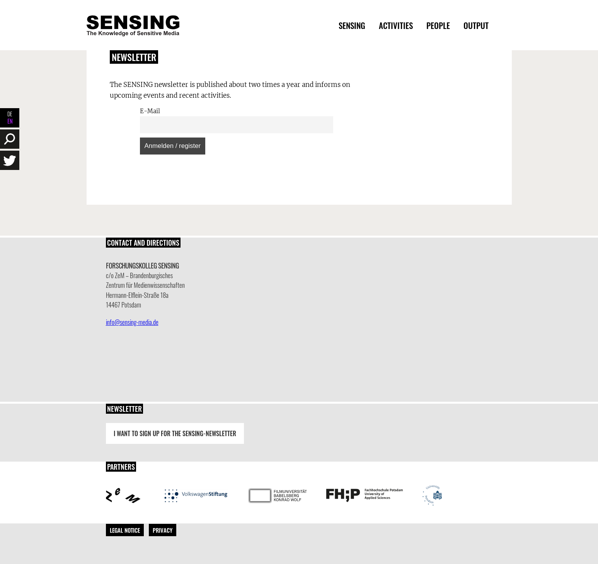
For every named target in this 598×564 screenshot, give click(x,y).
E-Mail (150, 111)
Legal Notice (125, 530)
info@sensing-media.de (132, 322)
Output (476, 25)
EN (9, 121)
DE (9, 114)
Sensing (352, 25)
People (438, 25)
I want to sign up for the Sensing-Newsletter (175, 433)
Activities (396, 25)
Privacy (162, 530)
